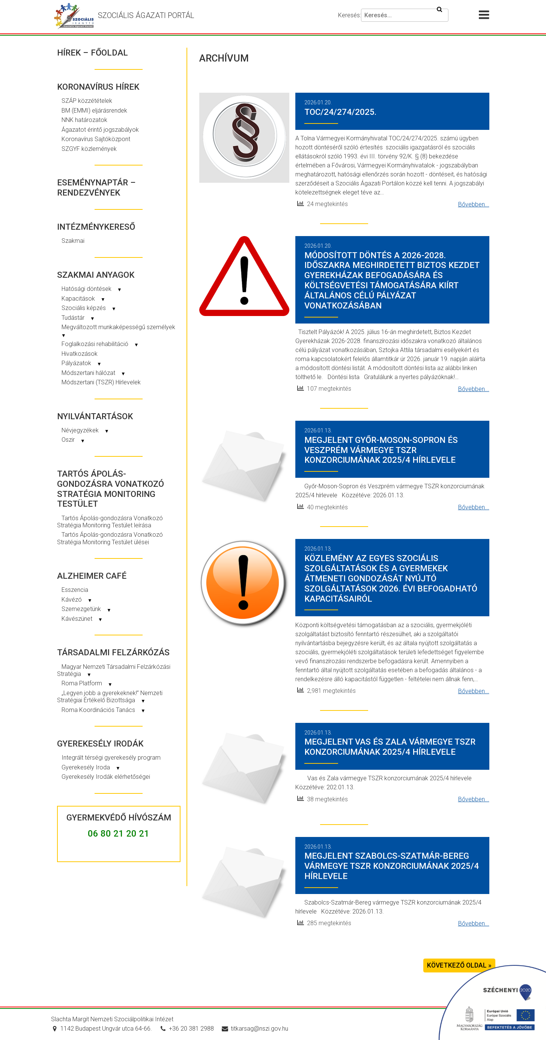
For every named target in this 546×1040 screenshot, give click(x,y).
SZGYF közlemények (89, 148)
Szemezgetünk (86, 609)
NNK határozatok (84, 119)
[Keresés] (404, 15)
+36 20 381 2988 (186, 1028)
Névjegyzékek (85, 430)
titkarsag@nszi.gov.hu (254, 1028)
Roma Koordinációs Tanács (104, 709)
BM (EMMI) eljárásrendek (94, 110)
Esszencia (75, 589)
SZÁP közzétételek (87, 100)
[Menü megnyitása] (487, 15)
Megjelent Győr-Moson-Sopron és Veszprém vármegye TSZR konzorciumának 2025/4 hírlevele (381, 450)
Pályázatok (82, 363)
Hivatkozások (80, 353)
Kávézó (77, 599)
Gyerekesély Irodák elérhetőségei (106, 776)
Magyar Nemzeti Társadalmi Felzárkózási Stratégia (113, 670)
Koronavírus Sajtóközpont (96, 139)
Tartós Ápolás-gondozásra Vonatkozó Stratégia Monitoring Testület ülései (110, 538)
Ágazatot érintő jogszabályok (100, 129)
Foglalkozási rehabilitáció (100, 344)
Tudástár (78, 317)
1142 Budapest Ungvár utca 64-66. (101, 1028)
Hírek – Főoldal (92, 52)
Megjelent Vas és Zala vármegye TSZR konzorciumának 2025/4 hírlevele (389, 747)
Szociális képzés (89, 308)
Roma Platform (87, 683)
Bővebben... (473, 204)
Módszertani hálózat (94, 372)
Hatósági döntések (92, 288)
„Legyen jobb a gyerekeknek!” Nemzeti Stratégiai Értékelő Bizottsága (109, 696)
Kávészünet (82, 618)
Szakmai (73, 240)
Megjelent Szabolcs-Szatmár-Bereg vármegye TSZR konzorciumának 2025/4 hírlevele (391, 866)
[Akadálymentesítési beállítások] (464, 15)
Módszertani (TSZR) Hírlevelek (101, 382)
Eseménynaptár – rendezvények (96, 187)
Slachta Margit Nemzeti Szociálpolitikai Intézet (112, 1019)
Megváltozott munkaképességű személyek (118, 331)
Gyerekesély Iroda (91, 767)
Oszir (73, 439)
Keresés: (349, 15)
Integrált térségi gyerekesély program (111, 757)
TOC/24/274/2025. (340, 112)
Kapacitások (83, 298)
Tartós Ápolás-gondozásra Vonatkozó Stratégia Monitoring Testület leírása (110, 522)
